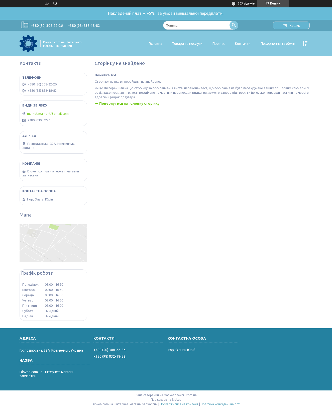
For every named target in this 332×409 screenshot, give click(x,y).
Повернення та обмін (278, 44)
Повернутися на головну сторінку (129, 103)
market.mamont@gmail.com (48, 113)
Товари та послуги (187, 44)
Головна (155, 44)
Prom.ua (191, 395)
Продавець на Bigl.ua (166, 399)
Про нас (218, 44)
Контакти (243, 44)
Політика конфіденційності (221, 404)
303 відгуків (246, 3)
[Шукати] (234, 25)
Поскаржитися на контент (179, 404)
